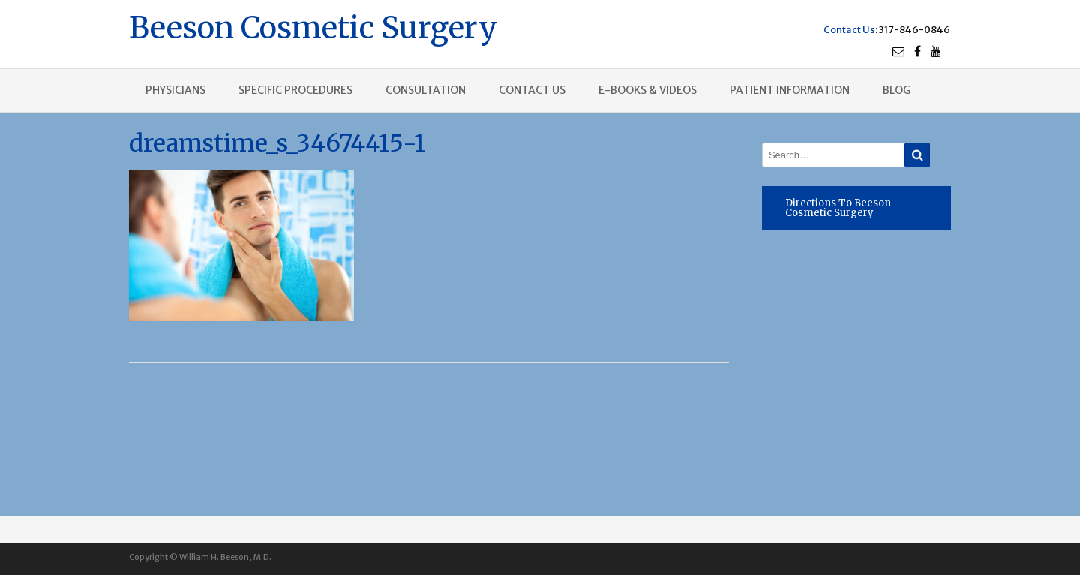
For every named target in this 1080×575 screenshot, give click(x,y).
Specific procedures (295, 90)
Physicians (176, 90)
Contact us (532, 90)
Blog (896, 90)
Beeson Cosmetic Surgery (313, 26)
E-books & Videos (647, 90)
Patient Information (790, 90)
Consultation (426, 90)
